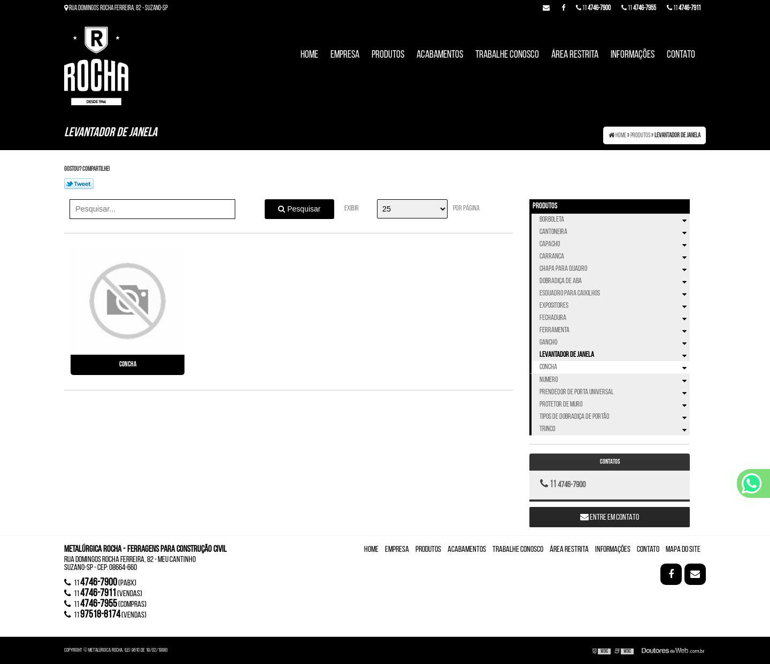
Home (309, 55)
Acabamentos (440, 55)
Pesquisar (299, 209)
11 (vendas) (103, 593)
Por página (466, 209)
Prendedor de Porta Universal (615, 392)
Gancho (615, 343)
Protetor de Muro (615, 405)
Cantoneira (615, 232)
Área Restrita (574, 55)
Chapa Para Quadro (615, 269)
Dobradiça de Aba (615, 281)
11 (683, 8)
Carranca (615, 257)
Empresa (344, 55)
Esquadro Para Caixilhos (615, 293)
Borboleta (615, 220)
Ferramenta (615, 330)
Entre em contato (609, 517)
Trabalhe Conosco (507, 55)
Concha (127, 364)
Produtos (388, 55)
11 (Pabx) (100, 582)
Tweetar (79, 183)
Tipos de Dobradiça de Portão (615, 417)
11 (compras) (105, 604)
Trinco (615, 429)
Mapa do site (683, 549)
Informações (632, 55)
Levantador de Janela (615, 355)
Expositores (615, 306)
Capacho (615, 244)
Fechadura (615, 318)
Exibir (351, 209)
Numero (615, 380)
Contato (681, 55)
